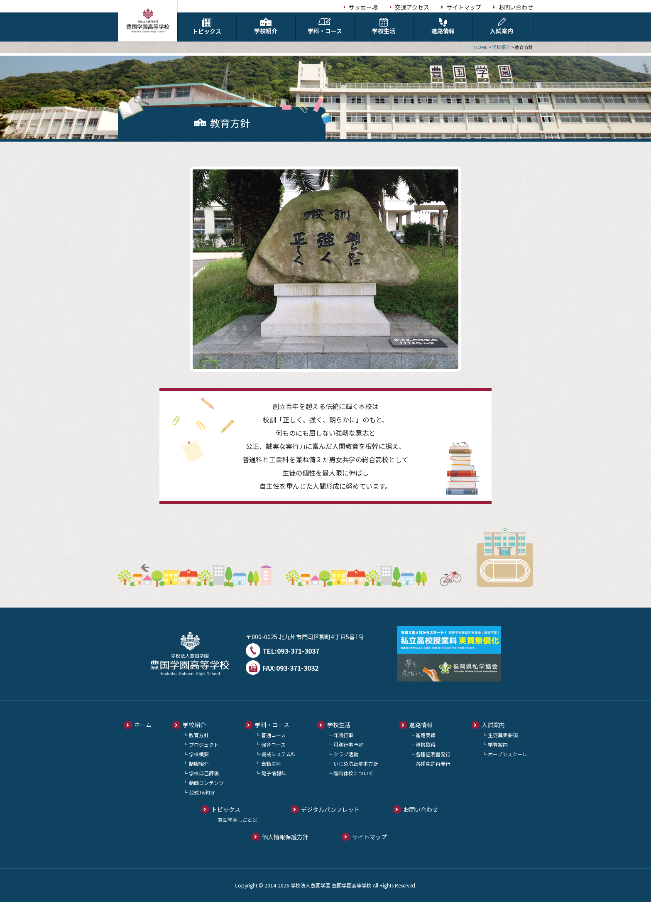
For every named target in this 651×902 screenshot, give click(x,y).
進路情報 (443, 26)
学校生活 (384, 26)
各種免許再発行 (433, 763)
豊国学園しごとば (237, 819)
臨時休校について (353, 773)
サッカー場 (363, 7)
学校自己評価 (204, 773)
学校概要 (199, 753)
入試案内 (501, 26)
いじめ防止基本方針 (355, 763)
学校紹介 (266, 26)
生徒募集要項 (503, 734)
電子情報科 (273, 773)
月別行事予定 (348, 744)
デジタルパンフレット (330, 809)
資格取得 (426, 744)
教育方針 (199, 734)
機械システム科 (278, 753)
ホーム (143, 725)
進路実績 (426, 734)
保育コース (273, 744)
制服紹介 (199, 763)
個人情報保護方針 (285, 837)
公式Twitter (202, 792)
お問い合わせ (515, 7)
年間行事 (343, 734)
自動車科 (271, 763)
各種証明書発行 (433, 753)
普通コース (273, 734)
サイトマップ (463, 7)
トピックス (207, 26)
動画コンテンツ (206, 782)
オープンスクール (507, 753)
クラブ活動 (345, 753)
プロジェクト (204, 744)
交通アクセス (412, 7)
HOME (480, 47)
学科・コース (325, 26)
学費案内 (498, 744)
